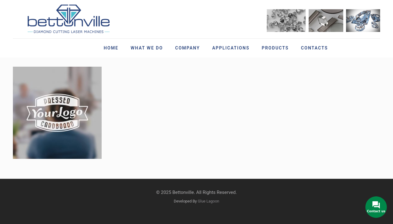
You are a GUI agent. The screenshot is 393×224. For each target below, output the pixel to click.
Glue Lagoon (208, 201)
